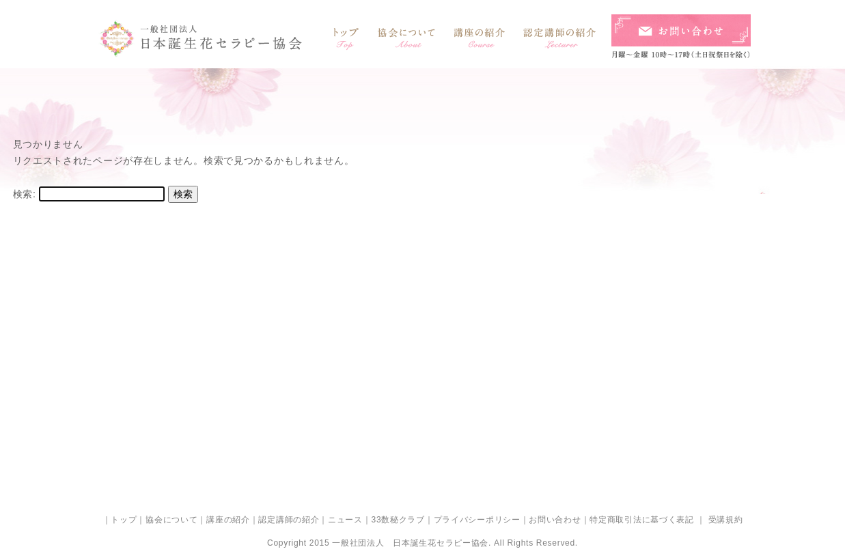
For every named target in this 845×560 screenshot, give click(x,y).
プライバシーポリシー (477, 519)
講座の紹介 (228, 519)
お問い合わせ (555, 519)
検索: (24, 193)
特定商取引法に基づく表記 (641, 519)
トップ (124, 519)
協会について (171, 519)
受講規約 (724, 519)
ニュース (345, 519)
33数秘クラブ (398, 519)
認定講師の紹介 (288, 519)
